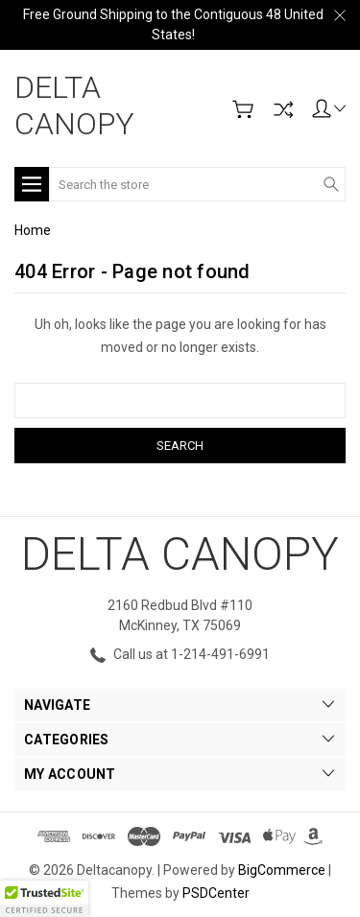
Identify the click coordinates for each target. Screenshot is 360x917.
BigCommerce (281, 870)
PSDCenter (216, 893)
